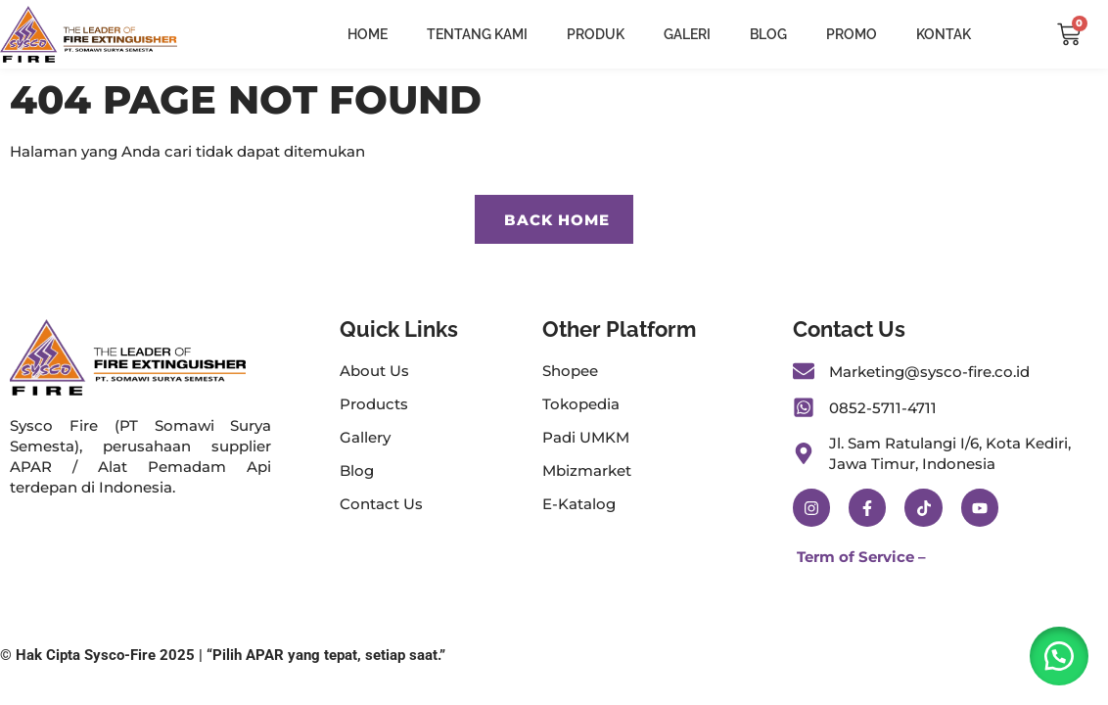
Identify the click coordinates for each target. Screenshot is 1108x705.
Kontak (943, 34)
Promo (851, 34)
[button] (1059, 656)
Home (367, 34)
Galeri (687, 34)
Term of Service (855, 556)
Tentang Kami (477, 34)
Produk (595, 34)
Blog (768, 34)
